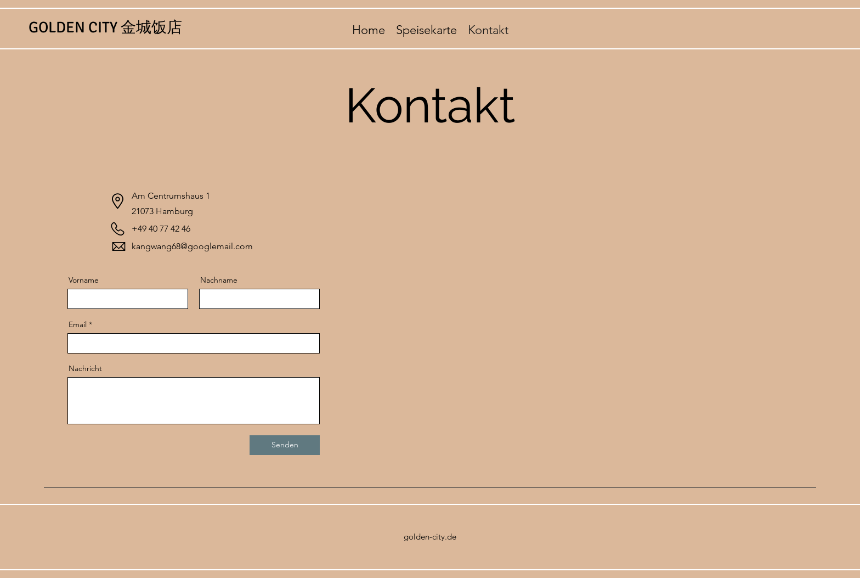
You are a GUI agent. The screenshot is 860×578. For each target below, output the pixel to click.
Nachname (218, 280)
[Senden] (285, 445)
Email (78, 324)
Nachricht (85, 368)
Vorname (84, 280)
